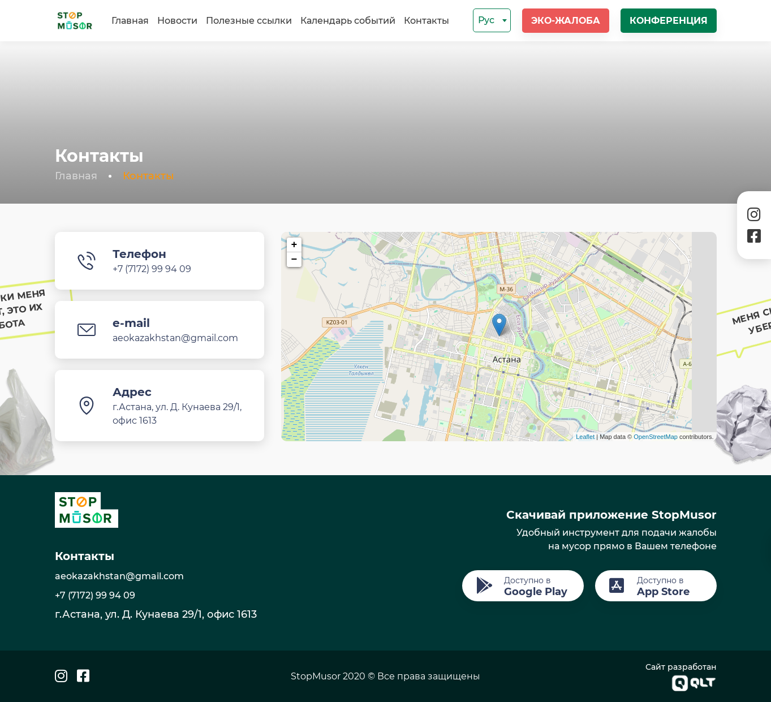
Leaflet (585, 436)
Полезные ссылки (249, 20)
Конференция (669, 20)
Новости (177, 20)
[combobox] (492, 20)
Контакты (426, 20)
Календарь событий (347, 20)
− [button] (294, 259)
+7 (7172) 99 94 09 (152, 269)
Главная (130, 20)
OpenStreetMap (656, 436)
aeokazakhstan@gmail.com (175, 338)
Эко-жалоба (565, 20)
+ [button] (294, 245)
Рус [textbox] (486, 20)
